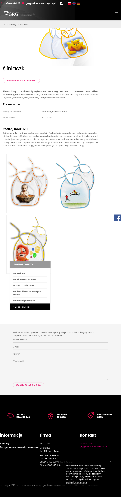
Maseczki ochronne (23, 285)
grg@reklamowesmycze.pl (41, 3)
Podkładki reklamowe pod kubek (27, 293)
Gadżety (12, 24)
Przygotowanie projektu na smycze (19, 447)
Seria (19, 273)
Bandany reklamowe (24, 279)
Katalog (4, 443)
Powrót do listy (23, 264)
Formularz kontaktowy (21, 80)
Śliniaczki (24, 24)
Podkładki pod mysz (24, 300)
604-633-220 (12, 3)
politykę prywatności (76, 482)
